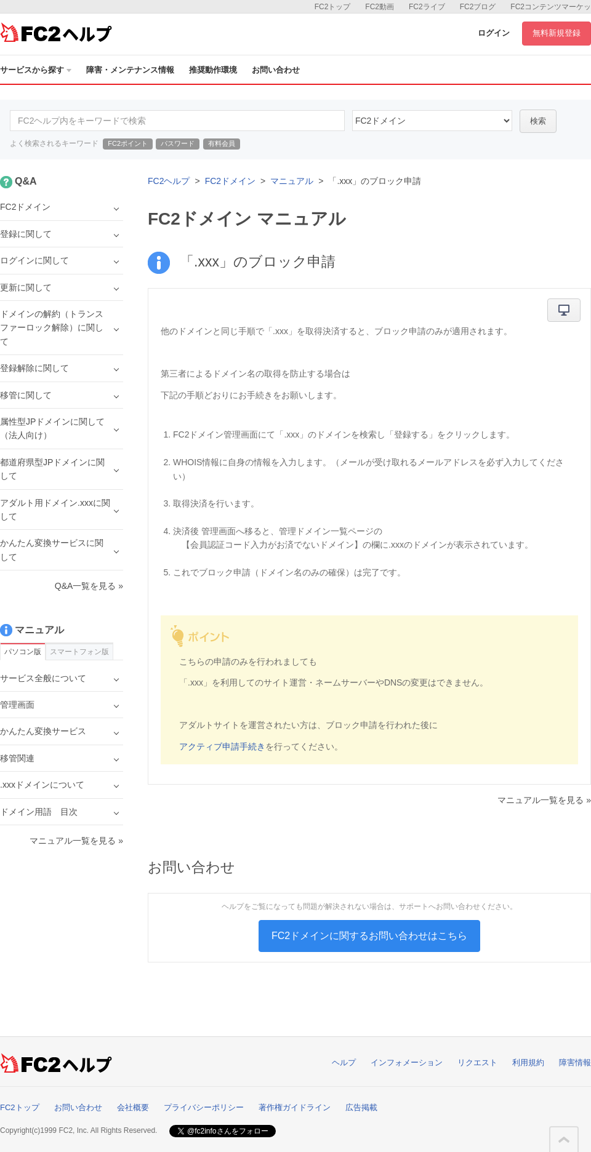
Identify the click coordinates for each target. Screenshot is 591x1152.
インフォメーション (407, 1062)
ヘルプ (344, 1062)
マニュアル (291, 181)
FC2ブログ (478, 6)
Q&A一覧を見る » (89, 586)
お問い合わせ (276, 69)
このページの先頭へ (563, 1139)
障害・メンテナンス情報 (130, 69)
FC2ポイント (128, 143)
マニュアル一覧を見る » (544, 800)
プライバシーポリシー (204, 1107)
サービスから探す (35, 69)
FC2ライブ (427, 6)
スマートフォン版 (79, 651)
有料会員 (221, 143)
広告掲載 (361, 1107)
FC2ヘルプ (169, 181)
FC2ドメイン (230, 181)
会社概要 (133, 1107)
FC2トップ (333, 6)
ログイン (494, 33)
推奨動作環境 (213, 69)
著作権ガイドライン (295, 1107)
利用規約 (528, 1062)
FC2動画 (379, 6)
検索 (538, 121)
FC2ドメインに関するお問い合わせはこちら (369, 935)
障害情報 (575, 1062)
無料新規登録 (557, 33)
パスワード (178, 143)
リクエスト (477, 1062)
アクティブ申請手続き (222, 746)
